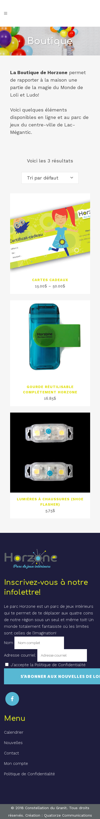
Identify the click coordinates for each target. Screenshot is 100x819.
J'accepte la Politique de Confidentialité (48, 664)
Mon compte (16, 763)
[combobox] (50, 178)
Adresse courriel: (20, 655)
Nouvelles (13, 742)
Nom (8, 642)
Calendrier (13, 732)
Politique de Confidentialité (29, 774)
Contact (11, 753)
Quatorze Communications (68, 815)
